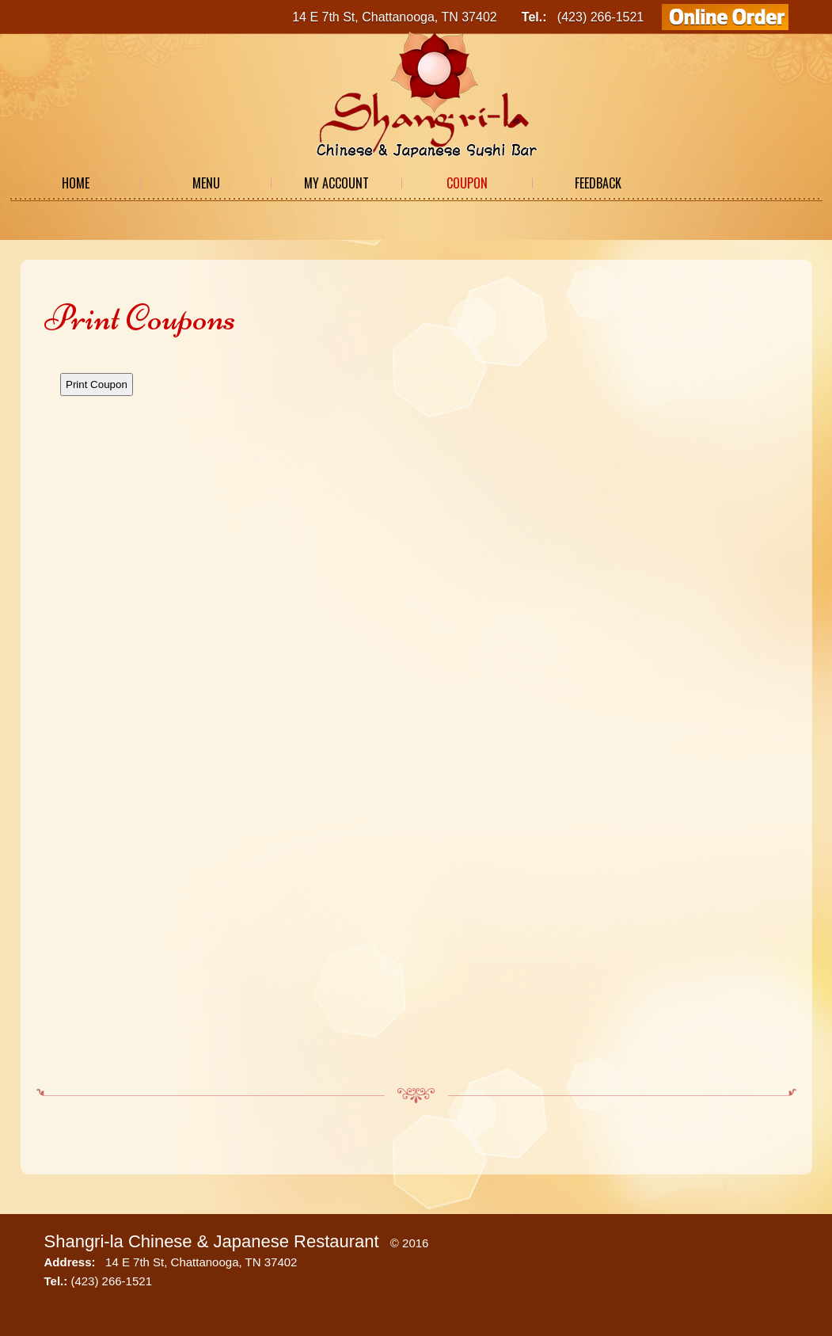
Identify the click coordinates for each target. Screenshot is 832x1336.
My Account (336, 182)
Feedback (598, 182)
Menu (206, 182)
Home (75, 182)
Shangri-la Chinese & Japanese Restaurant (211, 1241)
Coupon (467, 182)
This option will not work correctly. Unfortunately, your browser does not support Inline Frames (416, 713)
